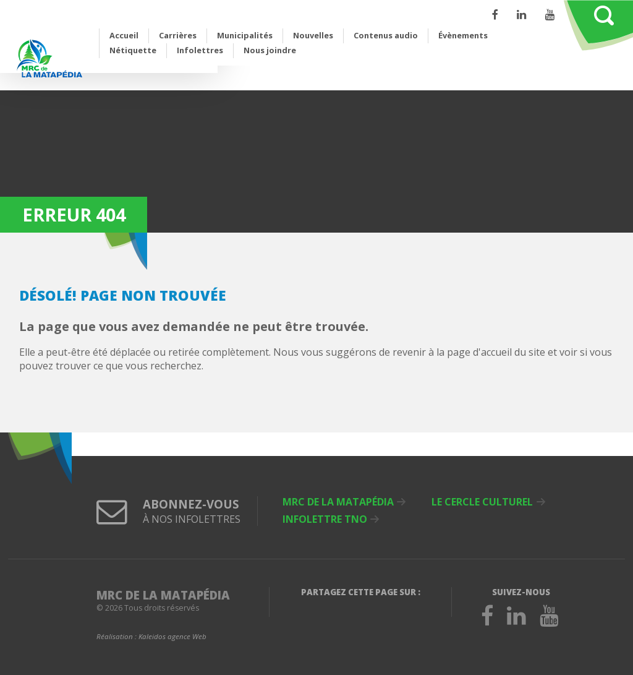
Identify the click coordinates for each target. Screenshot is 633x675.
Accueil (123, 35)
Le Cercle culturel (482, 502)
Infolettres (200, 50)
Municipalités (245, 35)
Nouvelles (313, 35)
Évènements (463, 35)
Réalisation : (151, 636)
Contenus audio (386, 35)
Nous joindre (270, 50)
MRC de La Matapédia (338, 502)
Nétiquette (132, 50)
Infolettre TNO (325, 519)
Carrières (178, 35)
